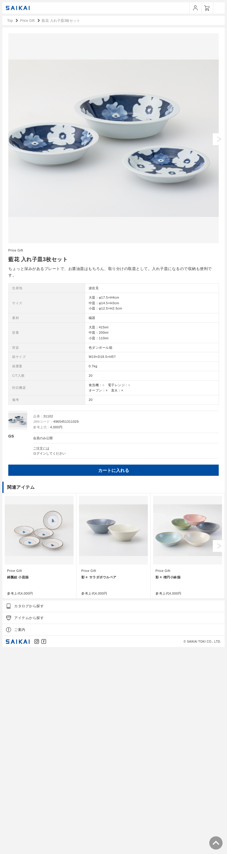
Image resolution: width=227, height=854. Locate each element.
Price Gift (15, 454)
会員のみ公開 (43, 642)
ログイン (39, 657)
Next (219, 750)
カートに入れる (113, 674)
